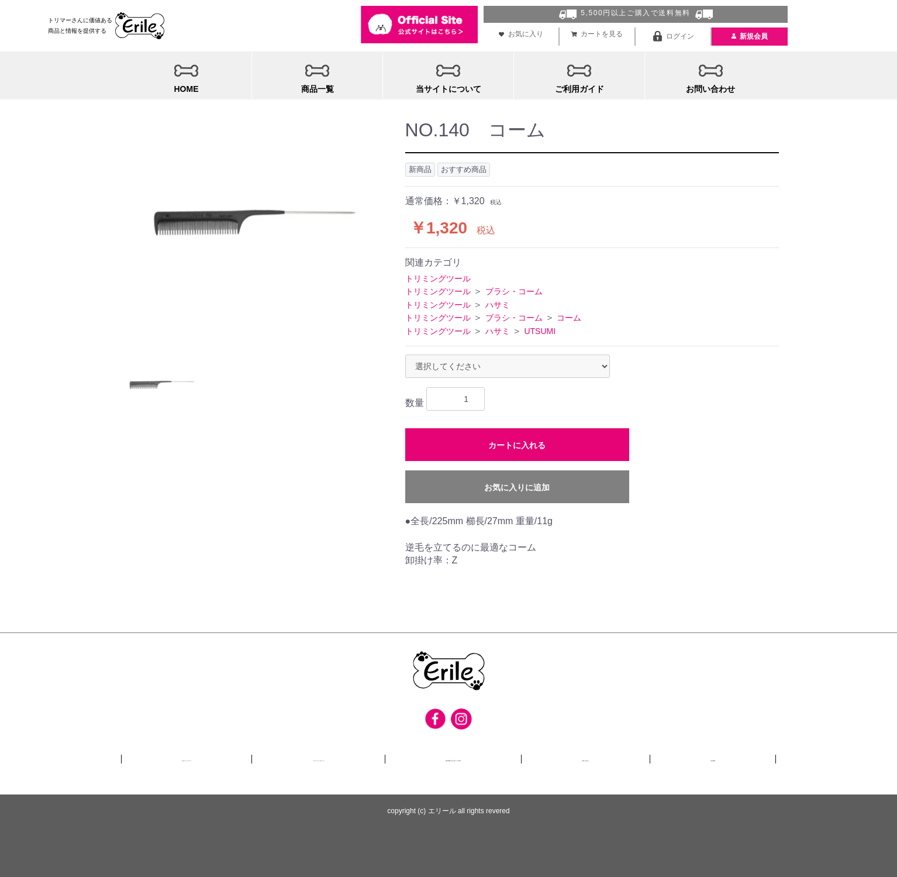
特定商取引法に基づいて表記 (481, 756)
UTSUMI (540, 328)
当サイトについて (186, 756)
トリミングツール (438, 275)
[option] (250, 228)
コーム (569, 314)
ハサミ (497, 302)
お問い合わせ (622, 756)
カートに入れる (517, 442)
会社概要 (727, 756)
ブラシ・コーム (514, 289)
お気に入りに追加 (517, 484)
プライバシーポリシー (323, 756)
